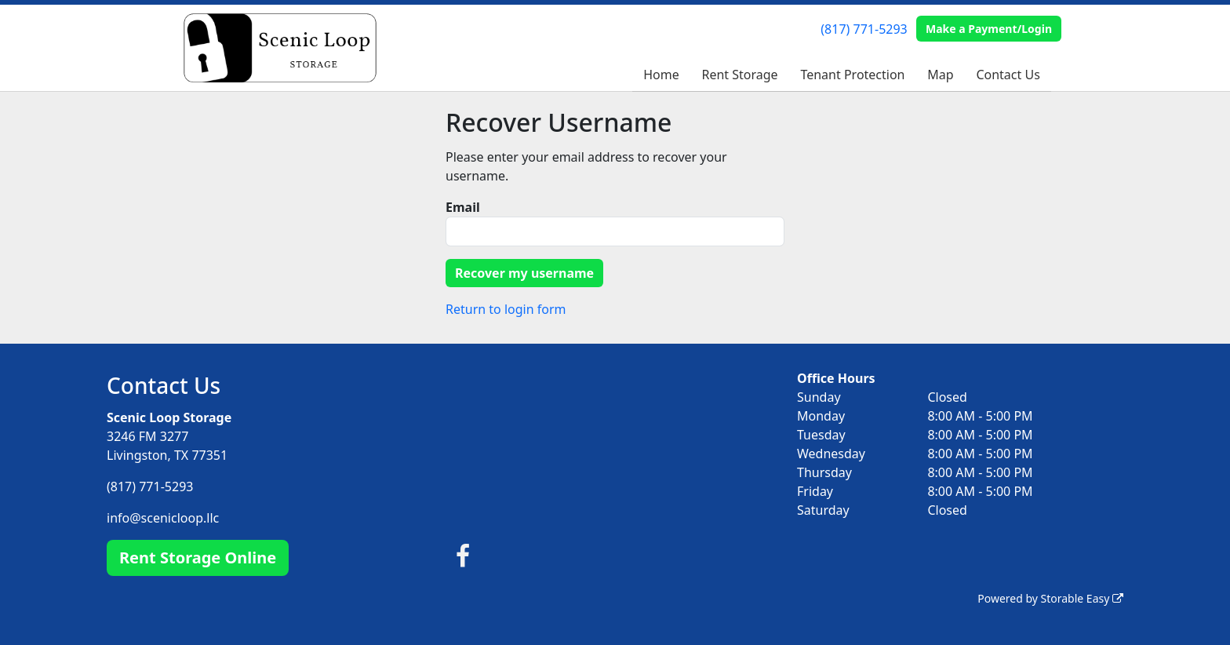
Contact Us (1007, 74)
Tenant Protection (852, 74)
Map (940, 74)
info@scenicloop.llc (163, 518)
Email (463, 207)
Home (661, 74)
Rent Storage (739, 74)
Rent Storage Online (197, 557)
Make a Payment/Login (989, 28)
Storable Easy (1082, 598)
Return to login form (506, 309)
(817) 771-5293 (864, 29)
